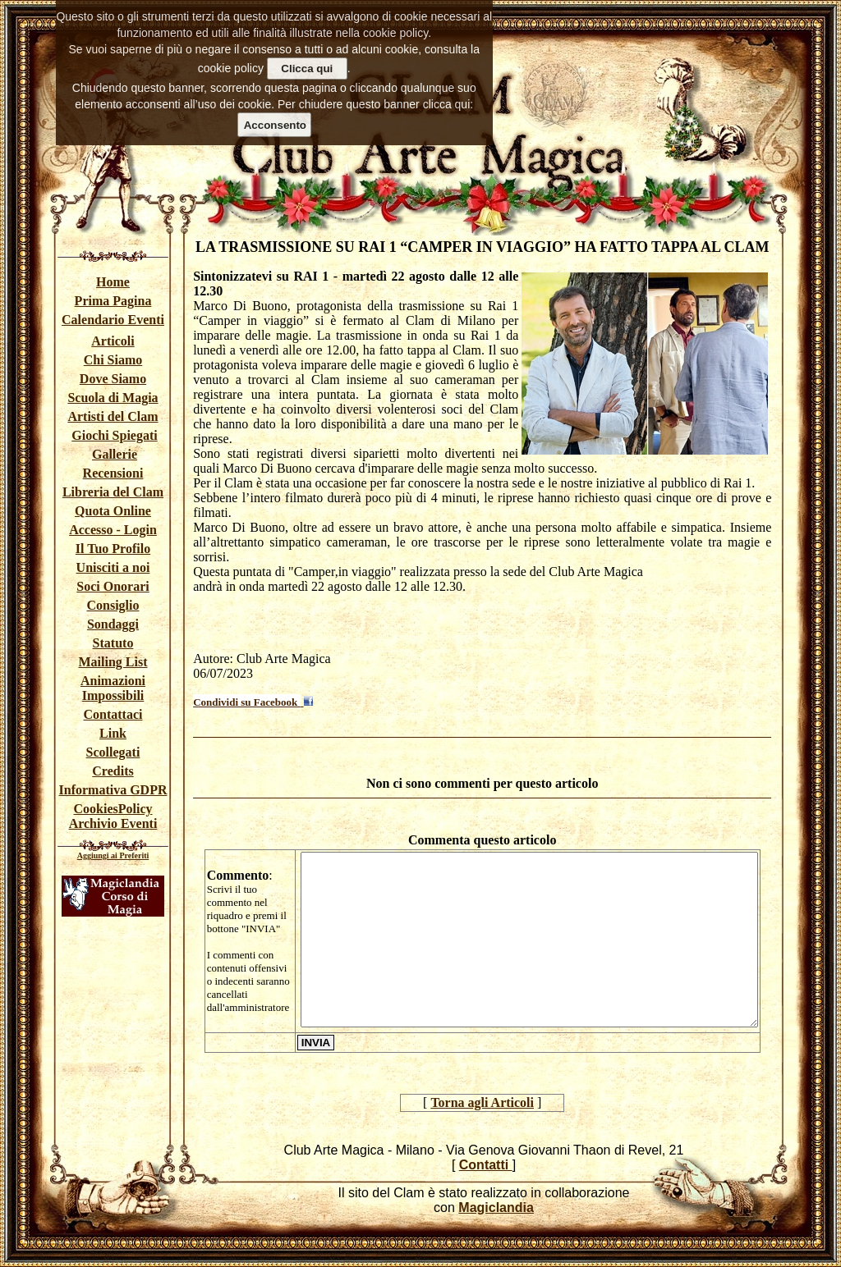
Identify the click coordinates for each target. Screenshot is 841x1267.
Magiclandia (496, 1207)
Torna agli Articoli (482, 1102)
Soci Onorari (112, 586)
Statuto (113, 643)
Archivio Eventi (113, 823)
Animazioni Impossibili (112, 688)
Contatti (485, 1165)
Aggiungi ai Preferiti (113, 855)
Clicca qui (307, 68)
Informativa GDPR (113, 790)
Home (113, 282)
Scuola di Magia (112, 398)
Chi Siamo (113, 360)
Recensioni (113, 473)
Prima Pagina (113, 301)
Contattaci (113, 714)
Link (112, 733)
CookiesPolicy (113, 809)
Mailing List (112, 662)
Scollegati (113, 752)
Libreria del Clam (112, 492)
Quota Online (113, 511)
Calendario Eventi (113, 320)
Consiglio (112, 605)
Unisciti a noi (113, 567)
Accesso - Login (113, 530)
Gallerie (114, 454)
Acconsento (275, 125)
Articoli (112, 341)
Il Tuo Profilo (113, 549)
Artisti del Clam (112, 416)
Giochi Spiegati (114, 435)
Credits (112, 771)
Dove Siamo (113, 379)
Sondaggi (113, 624)
